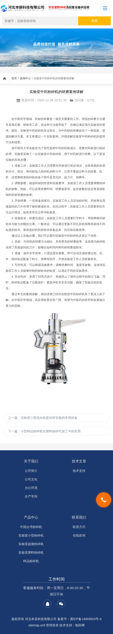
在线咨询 (79, 535)
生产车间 (31, 496)
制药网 (80, 625)
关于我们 (31, 461)
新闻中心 (25, 78)
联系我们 (79, 517)
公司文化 (31, 479)
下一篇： (44, 431)
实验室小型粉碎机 (31, 535)
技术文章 (79, 461)
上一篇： (42, 418)
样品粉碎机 (31, 561)
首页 (14, 78)
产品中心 (31, 517)
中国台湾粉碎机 (31, 527)
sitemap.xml (36, 625)
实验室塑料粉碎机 (31, 552)
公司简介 (31, 471)
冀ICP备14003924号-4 (86, 619)
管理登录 (52, 625)
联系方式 (79, 527)
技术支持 (79, 471)
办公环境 (31, 488)
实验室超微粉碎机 (31, 544)
